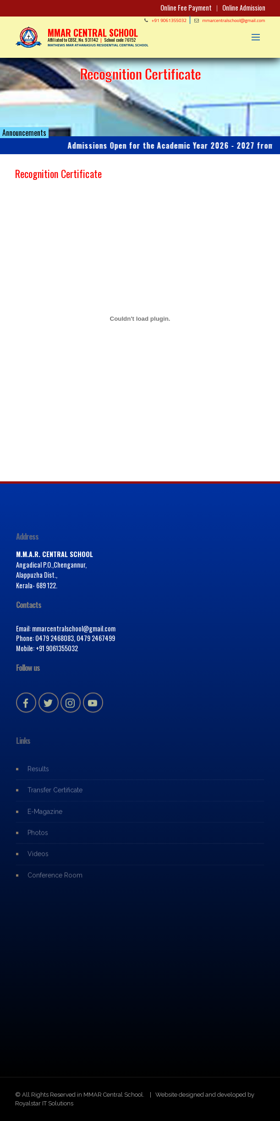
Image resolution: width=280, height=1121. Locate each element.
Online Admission (243, 7)
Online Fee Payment (186, 7)
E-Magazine (44, 816)
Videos (38, 858)
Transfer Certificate (54, 794)
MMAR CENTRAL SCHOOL (93, 32)
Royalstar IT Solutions (44, 1103)
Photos (37, 837)
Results (38, 773)
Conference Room (54, 879)
